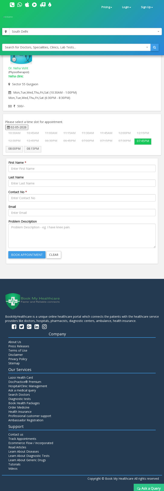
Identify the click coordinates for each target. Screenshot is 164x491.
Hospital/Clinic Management (27, 386)
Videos (13, 468)
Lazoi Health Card (20, 377)
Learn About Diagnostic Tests (29, 456)
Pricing (106, 7)
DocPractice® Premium (24, 382)
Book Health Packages (24, 403)
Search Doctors (19, 395)
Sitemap (14, 363)
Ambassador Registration (25, 420)
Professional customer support (29, 416)
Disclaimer (15, 355)
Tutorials (14, 464)
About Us (14, 342)
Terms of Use (17, 350)
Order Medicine (18, 407)
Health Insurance (20, 412)
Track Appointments (22, 439)
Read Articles (17, 447)
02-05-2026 (16, 127)
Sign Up (147, 7)
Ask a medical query (22, 390)
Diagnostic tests (19, 399)
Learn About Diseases (23, 451)
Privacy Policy (17, 359)
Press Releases (18, 346)
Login (126, 7)
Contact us (15, 434)
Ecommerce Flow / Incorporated (30, 443)
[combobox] (85, 31)
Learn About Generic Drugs (27, 460)
